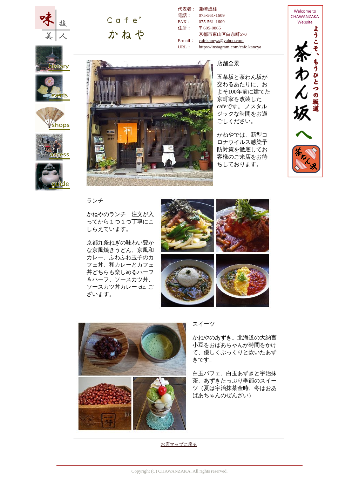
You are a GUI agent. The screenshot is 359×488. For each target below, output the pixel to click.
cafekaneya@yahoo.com (221, 40)
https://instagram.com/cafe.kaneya (230, 46)
